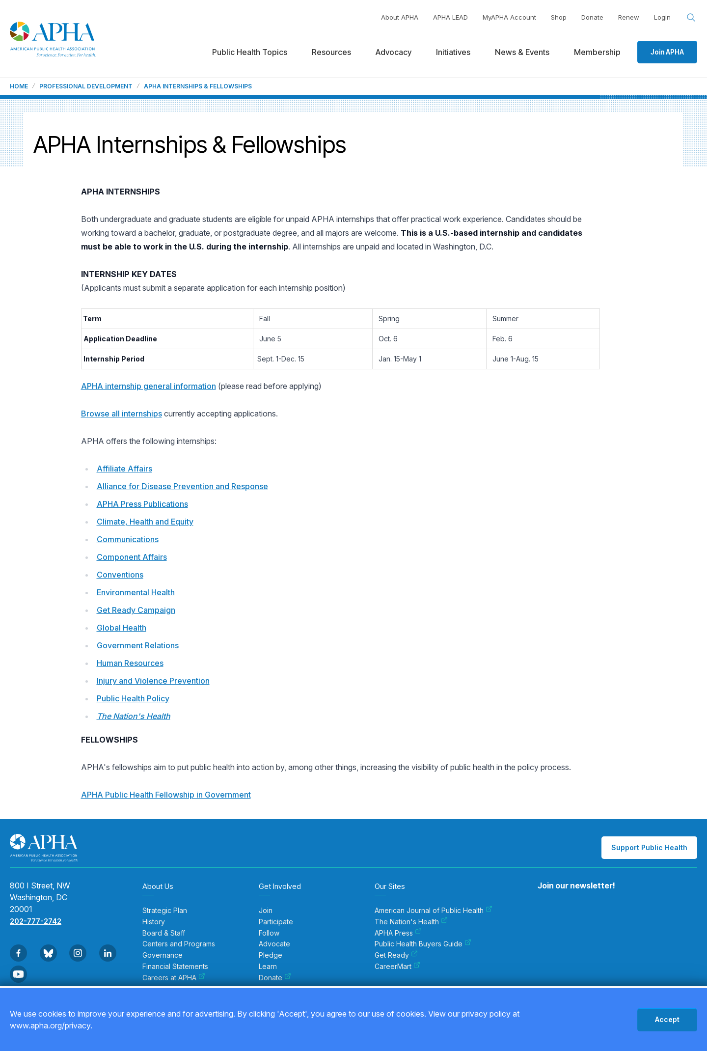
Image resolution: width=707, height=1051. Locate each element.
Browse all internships (121, 413)
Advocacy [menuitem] (393, 52)
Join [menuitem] (265, 910)
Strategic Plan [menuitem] (164, 910)
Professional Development (86, 86)
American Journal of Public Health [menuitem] (433, 910)
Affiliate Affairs (124, 468)
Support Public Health (649, 847)
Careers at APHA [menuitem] (173, 978)
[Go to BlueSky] (48, 953)
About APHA (399, 17)
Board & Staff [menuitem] (163, 933)
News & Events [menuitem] (522, 52)
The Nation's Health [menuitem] (411, 922)
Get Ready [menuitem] (396, 955)
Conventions (120, 575)
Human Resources (130, 663)
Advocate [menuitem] (274, 944)
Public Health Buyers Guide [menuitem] (423, 944)
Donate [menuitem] (275, 978)
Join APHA (667, 52)
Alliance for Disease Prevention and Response (182, 486)
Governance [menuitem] (162, 955)
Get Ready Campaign (136, 610)
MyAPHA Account (509, 17)
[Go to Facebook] (18, 953)
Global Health (121, 628)
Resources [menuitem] (331, 52)
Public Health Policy (133, 698)
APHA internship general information (148, 386)
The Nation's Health (133, 716)
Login (662, 17)
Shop (559, 17)
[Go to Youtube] (18, 974)
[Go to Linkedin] (107, 953)
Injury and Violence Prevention (153, 681)
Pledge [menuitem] (270, 955)
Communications (128, 539)
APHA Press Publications (142, 504)
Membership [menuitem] (597, 52)
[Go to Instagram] (77, 953)
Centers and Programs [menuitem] (178, 944)
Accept (667, 1019)
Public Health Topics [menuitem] (249, 52)
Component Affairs (132, 557)
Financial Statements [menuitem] (175, 966)
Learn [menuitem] (268, 966)
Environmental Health (136, 592)
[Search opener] (691, 18)
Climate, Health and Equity (145, 521)
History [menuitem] (153, 922)
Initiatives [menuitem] (453, 52)
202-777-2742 (35, 921)
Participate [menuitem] (276, 922)
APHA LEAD (450, 17)
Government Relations (138, 645)
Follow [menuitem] (269, 933)
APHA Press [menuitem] (398, 933)
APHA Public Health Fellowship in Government (166, 795)
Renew (628, 17)
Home (19, 86)
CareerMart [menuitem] (397, 966)
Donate (592, 17)
